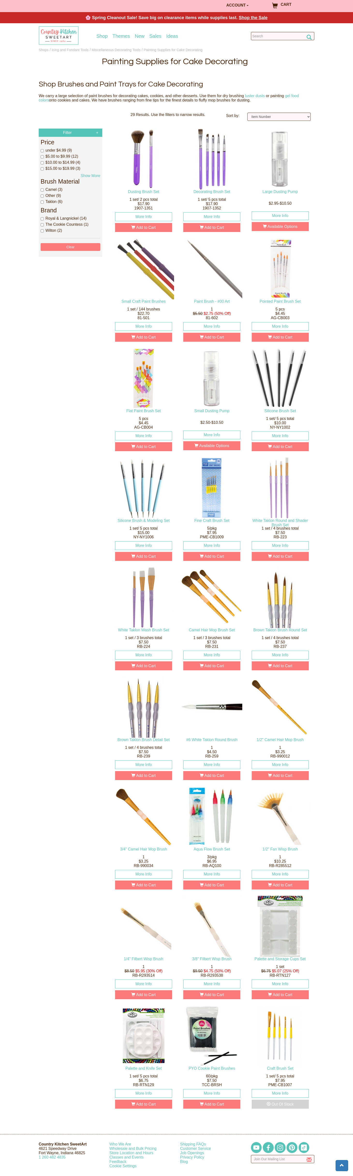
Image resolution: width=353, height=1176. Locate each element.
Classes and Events (127, 1157)
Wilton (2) (51, 230)
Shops (44, 50)
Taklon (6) (51, 202)
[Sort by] (279, 117)
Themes (121, 36)
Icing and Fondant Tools (70, 50)
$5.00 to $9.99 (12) (59, 156)
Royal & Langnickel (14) (64, 218)
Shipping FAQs (193, 1144)
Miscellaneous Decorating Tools (116, 50)
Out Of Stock (280, 1104)
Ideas (172, 36)
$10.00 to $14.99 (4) (60, 162)
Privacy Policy (192, 1157)
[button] (342, 1165)
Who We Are (120, 1144)
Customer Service (195, 1148)
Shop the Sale (253, 17)
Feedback (118, 1162)
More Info (143, 217)
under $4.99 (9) (56, 150)
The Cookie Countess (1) (64, 224)
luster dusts (255, 96)
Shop (102, 36)
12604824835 (52, 1157)
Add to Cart (143, 227)
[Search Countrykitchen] (283, 36)
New (139, 36)
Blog (184, 1162)
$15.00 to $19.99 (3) (60, 168)
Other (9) (51, 195)
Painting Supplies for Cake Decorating (173, 50)
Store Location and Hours (131, 1153)
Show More (90, 176)
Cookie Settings (123, 1166)
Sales (155, 36)
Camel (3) (51, 189)
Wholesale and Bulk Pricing (133, 1148)
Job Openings (192, 1153)
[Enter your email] (283, 1159)
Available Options (280, 226)
